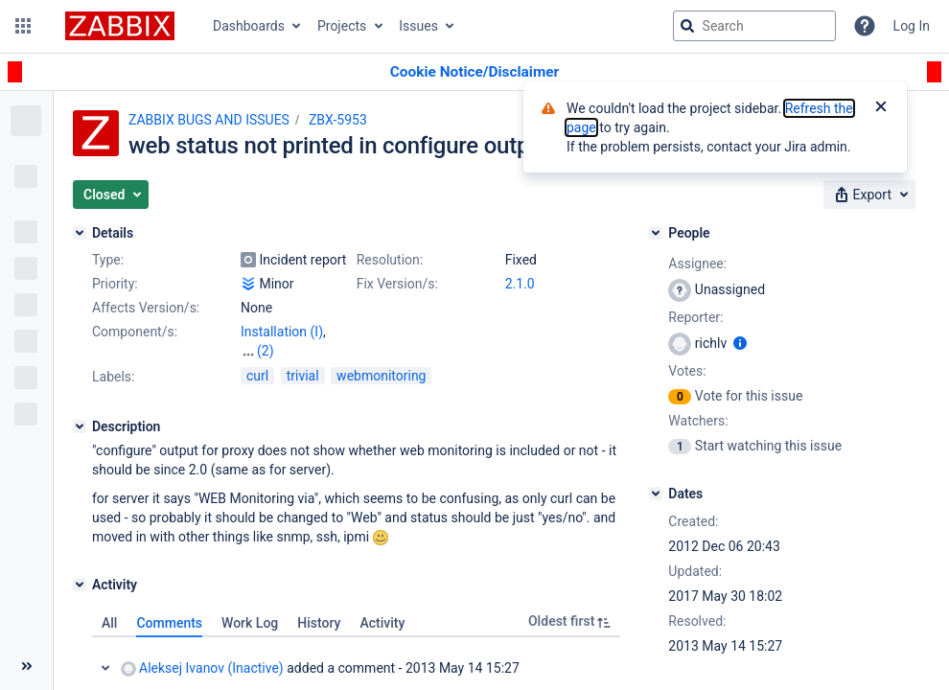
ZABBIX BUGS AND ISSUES (208, 119)
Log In (911, 26)
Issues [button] (418, 26)
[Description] (79, 426)
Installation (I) (282, 331)
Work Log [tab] (249, 623)
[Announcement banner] (474, 72)
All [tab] (109, 623)
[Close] (881, 108)
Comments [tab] (169, 623)
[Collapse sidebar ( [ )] (26, 666)
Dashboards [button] (249, 26)
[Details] (79, 233)
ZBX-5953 (338, 119)
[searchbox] (754, 26)
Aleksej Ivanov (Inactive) (202, 668)
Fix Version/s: (397, 283)
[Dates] (655, 493)
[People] (655, 233)
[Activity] (79, 584)
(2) (265, 350)
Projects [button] (341, 26)
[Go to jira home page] (120, 26)
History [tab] (318, 623)
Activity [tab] (382, 623)
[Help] (864, 26)
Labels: (113, 376)
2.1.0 (520, 283)
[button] (23, 26)
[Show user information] (740, 343)
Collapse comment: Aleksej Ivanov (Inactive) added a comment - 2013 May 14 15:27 (105, 668)
